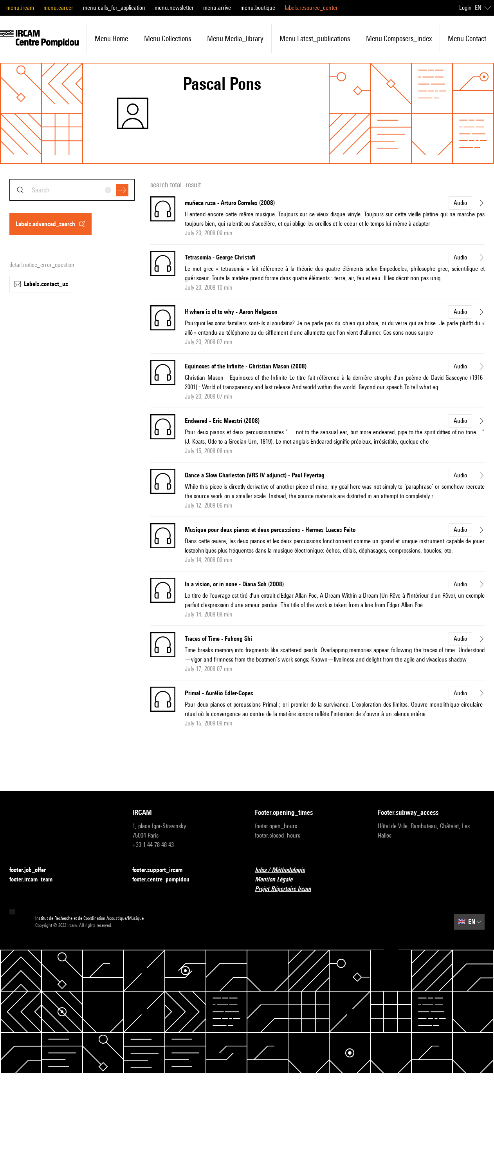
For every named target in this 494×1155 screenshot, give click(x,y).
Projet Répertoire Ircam (287, 889)
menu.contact (467, 38)
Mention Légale (278, 880)
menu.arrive (217, 7)
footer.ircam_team (35, 880)
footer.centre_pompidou (165, 880)
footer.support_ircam (162, 870)
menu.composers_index (399, 38)
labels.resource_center (311, 7)
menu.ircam (20, 7)
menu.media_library (235, 38)
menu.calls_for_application (114, 7)
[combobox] (72, 190)
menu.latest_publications (314, 38)
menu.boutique (257, 7)
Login (465, 7)
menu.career (58, 7)
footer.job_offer (32, 870)
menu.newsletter (174, 7)
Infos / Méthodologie (284, 870)
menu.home (111, 38)
